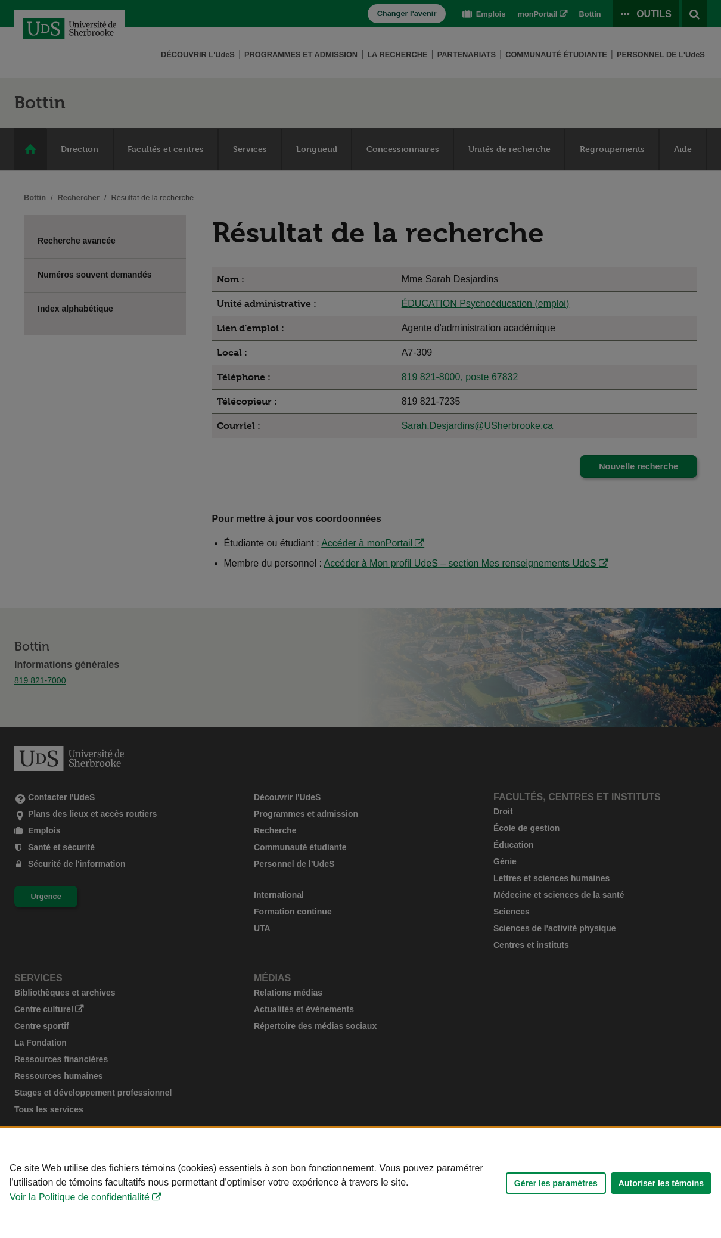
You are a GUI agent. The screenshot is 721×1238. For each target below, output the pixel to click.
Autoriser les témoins (661, 1183)
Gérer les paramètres (556, 1183)
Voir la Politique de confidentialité (80, 1197)
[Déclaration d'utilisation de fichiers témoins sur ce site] (360, 1183)
